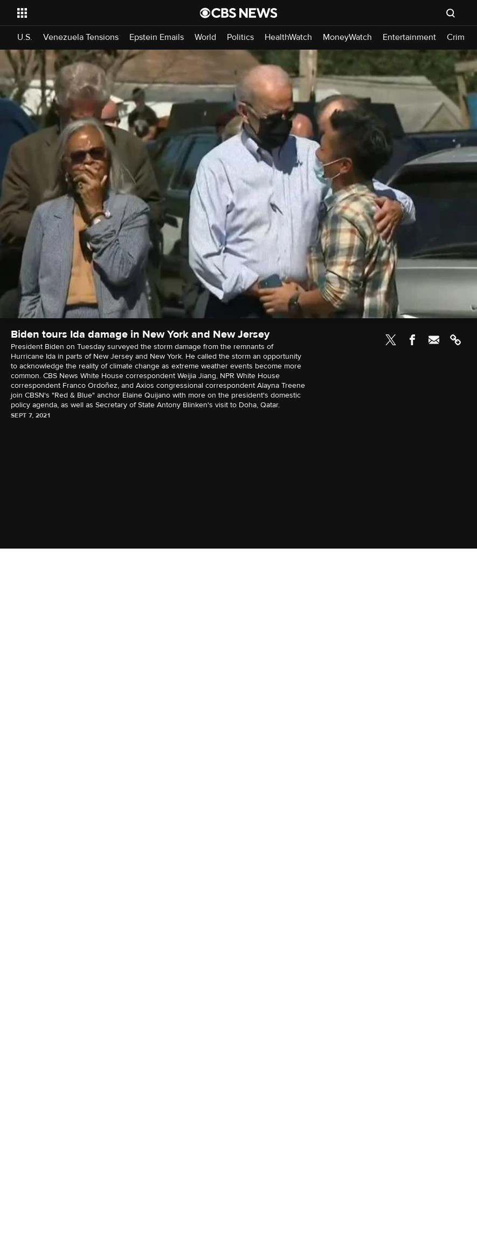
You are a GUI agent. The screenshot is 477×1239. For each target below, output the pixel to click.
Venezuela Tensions (81, 37)
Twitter (390, 339)
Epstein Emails (156, 37)
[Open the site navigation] (91, 13)
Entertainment (409, 37)
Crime (458, 37)
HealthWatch (288, 37)
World (205, 37)
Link (455, 339)
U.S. (24, 37)
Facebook (412, 339)
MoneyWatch (347, 37)
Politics (240, 37)
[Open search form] (450, 13)
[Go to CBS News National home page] (239, 13)
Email (433, 339)
